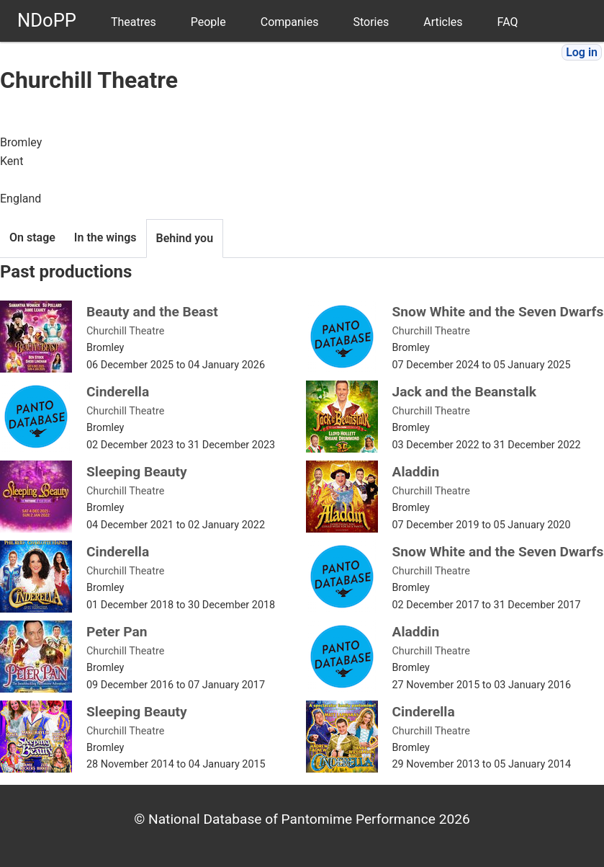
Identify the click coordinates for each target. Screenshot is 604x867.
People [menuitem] (208, 22)
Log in (582, 52)
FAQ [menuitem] (507, 22)
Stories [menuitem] (371, 22)
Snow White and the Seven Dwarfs (498, 311)
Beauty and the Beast (152, 311)
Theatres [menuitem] (133, 22)
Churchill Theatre (125, 331)
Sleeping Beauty (136, 471)
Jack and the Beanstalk (464, 391)
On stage (32, 237)
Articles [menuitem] (442, 22)
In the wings (105, 237)
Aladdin (416, 471)
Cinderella (117, 391)
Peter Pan (117, 631)
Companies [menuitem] (290, 22)
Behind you (185, 238)
